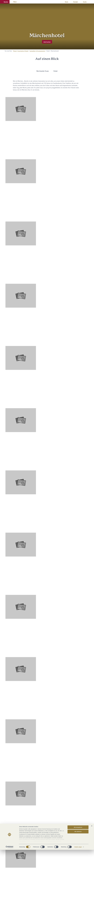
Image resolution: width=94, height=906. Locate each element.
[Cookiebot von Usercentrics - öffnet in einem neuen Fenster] (9, 903)
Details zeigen (78, 903)
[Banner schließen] (91, 882)
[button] (5, 2)
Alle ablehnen (78, 887)
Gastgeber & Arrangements (37, 51)
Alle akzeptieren (78, 883)
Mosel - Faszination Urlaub (20, 51)
